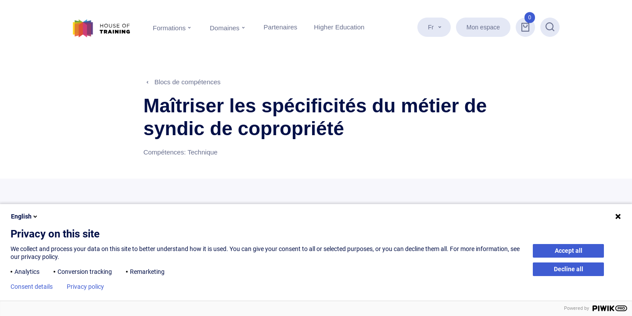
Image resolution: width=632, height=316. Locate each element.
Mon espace (483, 27)
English (25, 216)
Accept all (568, 250)
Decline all (568, 269)
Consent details (32, 286)
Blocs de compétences (187, 82)
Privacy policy (85, 286)
